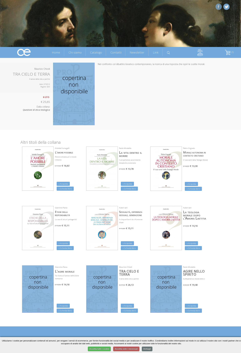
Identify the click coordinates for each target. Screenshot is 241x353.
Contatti (115, 52)
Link (156, 52)
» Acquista (63, 183)
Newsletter (137, 52)
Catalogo (96, 52)
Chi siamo (75, 52)
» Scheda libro (65, 188)
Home (56, 52)
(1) (229, 52)
